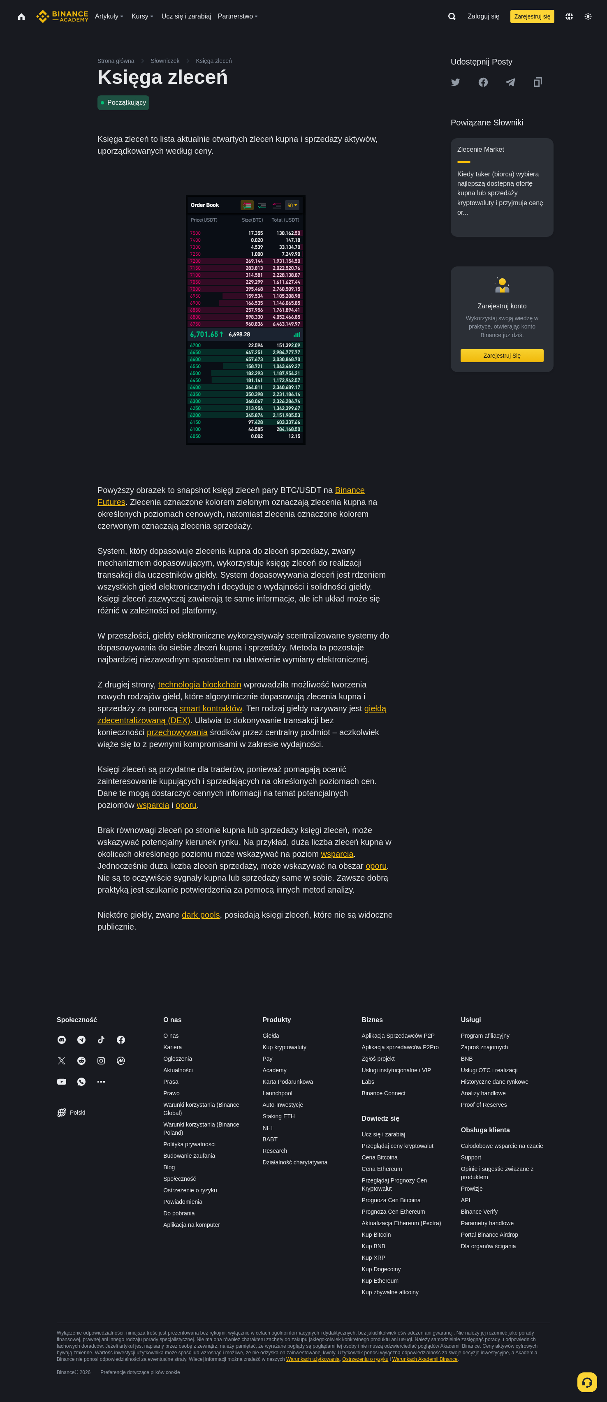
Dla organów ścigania (488, 1246)
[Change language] (569, 16)
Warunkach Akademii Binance (425, 1359)
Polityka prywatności (189, 1144)
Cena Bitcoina (380, 1157)
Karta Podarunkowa (287, 1081)
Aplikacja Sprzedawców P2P (398, 1035)
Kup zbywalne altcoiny (390, 1292)
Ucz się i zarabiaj (383, 1134)
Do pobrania (179, 1213)
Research (274, 1151)
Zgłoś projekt (378, 1058)
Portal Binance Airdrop (489, 1234)
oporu (186, 805)
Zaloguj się (483, 16)
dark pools (201, 914)
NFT (267, 1127)
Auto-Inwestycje (282, 1104)
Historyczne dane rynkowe (494, 1081)
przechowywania (177, 732)
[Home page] (62, 16)
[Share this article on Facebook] (483, 82)
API (465, 1200)
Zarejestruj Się (502, 355)
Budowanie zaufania (189, 1155)
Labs (368, 1081)
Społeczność (179, 1178)
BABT (270, 1139)
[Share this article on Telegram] (510, 82)
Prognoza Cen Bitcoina (391, 1200)
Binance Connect (384, 1093)
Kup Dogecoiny (381, 1269)
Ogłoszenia (177, 1058)
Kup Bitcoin (376, 1234)
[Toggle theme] (588, 16)
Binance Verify (479, 1211)
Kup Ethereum (380, 1280)
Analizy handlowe (483, 1093)
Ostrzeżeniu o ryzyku (365, 1359)
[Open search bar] (449, 16)
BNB (467, 1058)
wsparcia (153, 805)
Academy (274, 1070)
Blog (169, 1167)
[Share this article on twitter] (456, 82)
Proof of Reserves (484, 1104)
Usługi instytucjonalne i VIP (396, 1070)
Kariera (172, 1047)
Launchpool (277, 1093)
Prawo (171, 1093)
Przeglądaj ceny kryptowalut (397, 1146)
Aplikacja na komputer (191, 1225)
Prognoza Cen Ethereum (393, 1211)
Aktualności (178, 1070)
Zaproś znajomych (484, 1047)
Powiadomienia (182, 1201)
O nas (170, 1035)
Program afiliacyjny (485, 1035)
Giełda (270, 1035)
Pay (267, 1058)
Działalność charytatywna (294, 1162)
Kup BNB (374, 1246)
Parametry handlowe (487, 1223)
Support (471, 1157)
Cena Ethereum (382, 1169)
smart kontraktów (211, 708)
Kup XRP (374, 1257)
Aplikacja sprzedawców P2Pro (400, 1047)
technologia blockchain (199, 684)
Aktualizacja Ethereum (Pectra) (401, 1223)
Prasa (170, 1081)
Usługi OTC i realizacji (489, 1070)
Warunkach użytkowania (313, 1359)
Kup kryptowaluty (284, 1047)
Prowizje (472, 1188)
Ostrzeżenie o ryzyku (190, 1190)
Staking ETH (278, 1116)
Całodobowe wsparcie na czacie (502, 1146)
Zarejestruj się (532, 16)
